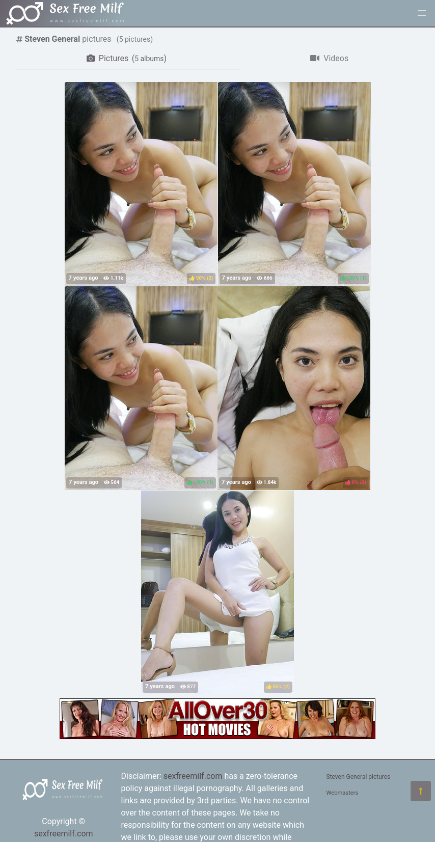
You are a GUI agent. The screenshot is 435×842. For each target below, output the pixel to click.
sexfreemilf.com (63, 833)
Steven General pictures (359, 776)
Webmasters (343, 793)
